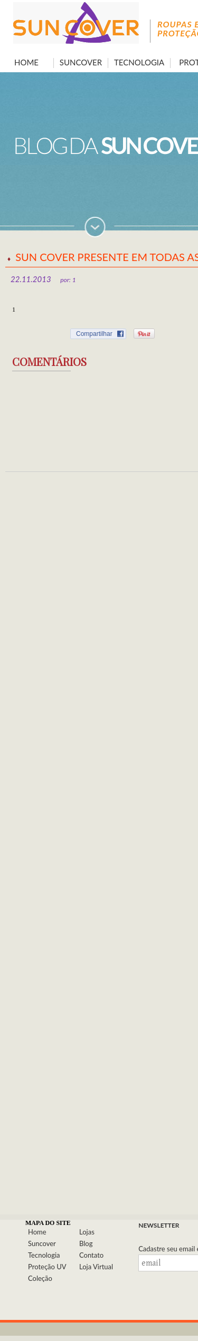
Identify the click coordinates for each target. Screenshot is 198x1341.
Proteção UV (47, 1266)
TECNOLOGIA (139, 62)
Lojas (87, 1232)
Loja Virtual (96, 1266)
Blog (85, 1243)
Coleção (40, 1278)
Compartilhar (94, 333)
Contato (91, 1255)
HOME (26, 62)
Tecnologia (44, 1255)
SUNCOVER (81, 62)
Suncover (42, 1243)
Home (37, 1232)
